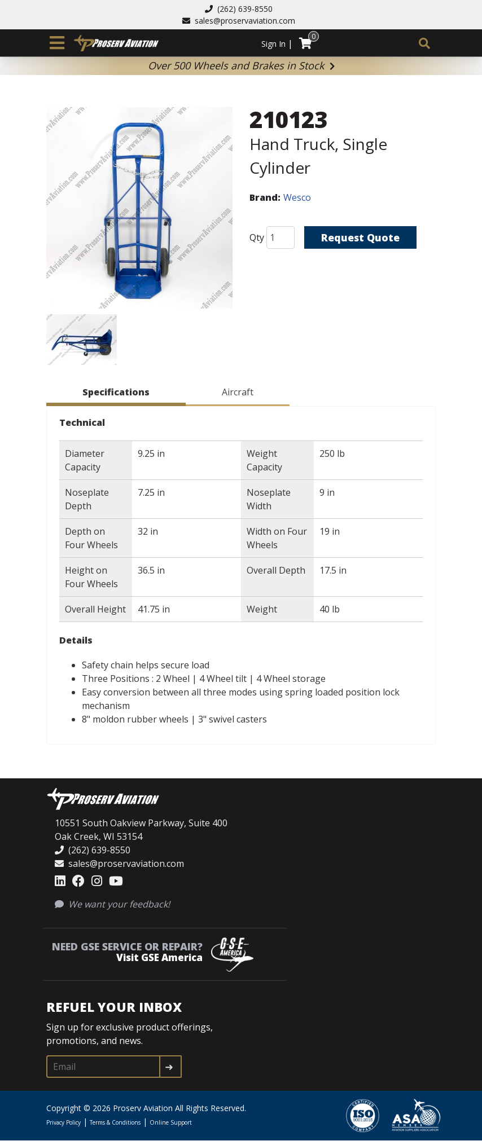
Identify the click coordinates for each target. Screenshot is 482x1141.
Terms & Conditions (115, 1122)
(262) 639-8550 (239, 8)
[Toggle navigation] (57, 43)
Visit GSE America (159, 957)
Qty (256, 237)
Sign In (273, 43)
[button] (139, 210)
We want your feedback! (112, 904)
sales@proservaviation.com (238, 20)
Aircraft (237, 392)
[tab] (116, 394)
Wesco (297, 197)
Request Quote (360, 237)
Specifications (116, 392)
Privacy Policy (63, 1122)
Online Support (171, 1122)
